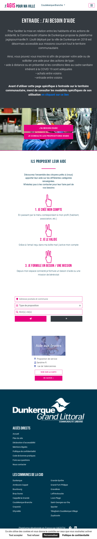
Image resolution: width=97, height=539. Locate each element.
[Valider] (30, 319)
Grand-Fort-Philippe (59, 485)
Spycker (54, 507)
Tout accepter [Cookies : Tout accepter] (16, 535)
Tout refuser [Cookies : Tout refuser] (33, 535)
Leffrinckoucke (57, 493)
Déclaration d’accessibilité (24, 442)
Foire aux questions (21, 460)
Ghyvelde (17, 511)
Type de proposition (27, 305)
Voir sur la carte (48, 372)
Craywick (17, 507)
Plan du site (18, 438)
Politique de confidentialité (24, 451)
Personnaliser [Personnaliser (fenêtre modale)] (51, 535)
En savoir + (48, 378)
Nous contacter (19, 464)
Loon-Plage (56, 498)
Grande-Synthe (57, 480)
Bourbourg (17, 489)
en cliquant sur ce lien (55, 94)
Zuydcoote (55, 515)
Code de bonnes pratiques (24, 456)
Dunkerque (17, 480)
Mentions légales (20, 447)
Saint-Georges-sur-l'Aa (60, 502)
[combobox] (48, 299)
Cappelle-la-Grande (21, 498)
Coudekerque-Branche (22, 502)
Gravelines (55, 489)
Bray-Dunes (18, 493)
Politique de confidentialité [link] (75, 535)
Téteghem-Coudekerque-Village (64, 511)
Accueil (16, 434)
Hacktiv (60, 528)
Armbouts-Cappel (20, 485)
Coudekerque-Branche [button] (52, 5)
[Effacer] (66, 319)
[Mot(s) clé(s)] (48, 312)
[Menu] (92, 5)
